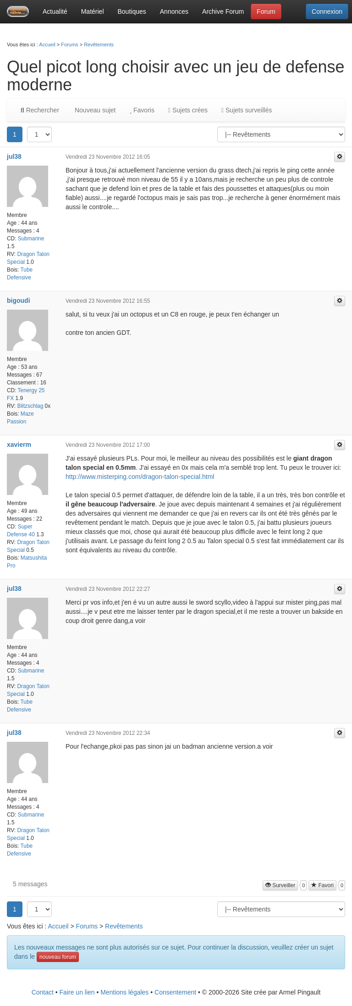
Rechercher (40, 110)
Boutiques (132, 11)
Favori (322, 885)
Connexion (327, 11)
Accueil (47, 44)
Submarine (31, 238)
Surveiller (280, 885)
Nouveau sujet (94, 110)
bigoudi (18, 300)
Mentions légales (124, 992)
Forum (266, 11)
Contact (43, 992)
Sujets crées (188, 110)
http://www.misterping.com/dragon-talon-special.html (140, 476)
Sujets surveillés (246, 110)
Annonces (174, 11)
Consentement (175, 992)
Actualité (55, 11)
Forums (69, 44)
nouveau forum (57, 957)
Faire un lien (77, 992)
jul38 (14, 156)
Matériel (92, 11)
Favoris (141, 110)
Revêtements (99, 44)
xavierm (19, 444)
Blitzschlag (30, 406)
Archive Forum (223, 11)
